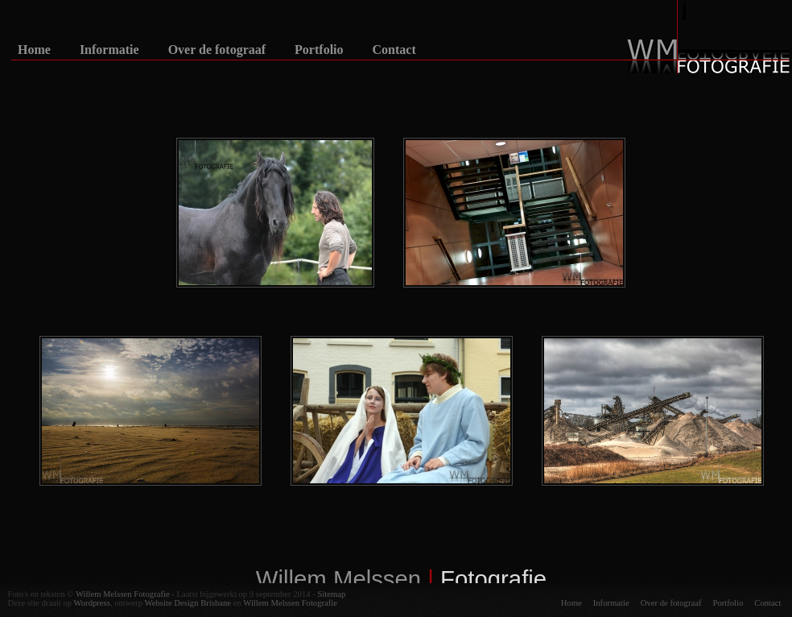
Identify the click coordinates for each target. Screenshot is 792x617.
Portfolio (319, 50)
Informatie (109, 50)
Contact (394, 50)
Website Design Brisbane (188, 602)
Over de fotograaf (217, 50)
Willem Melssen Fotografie (123, 594)
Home (34, 50)
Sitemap (331, 594)
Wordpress (92, 602)
